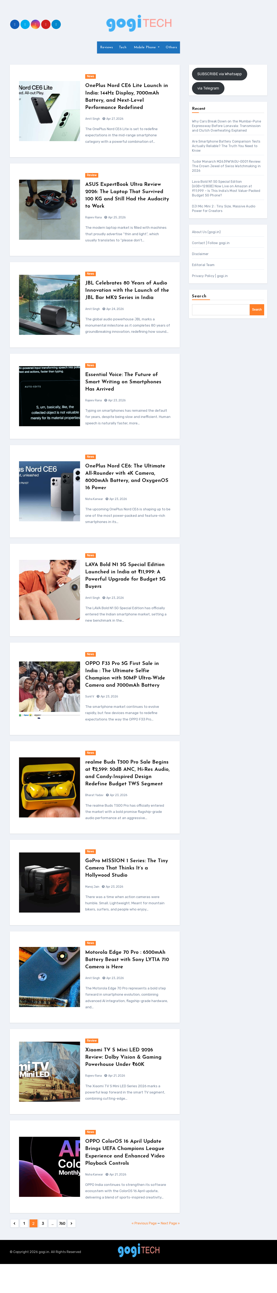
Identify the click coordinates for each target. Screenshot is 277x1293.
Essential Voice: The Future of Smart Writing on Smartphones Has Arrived (126, 389)
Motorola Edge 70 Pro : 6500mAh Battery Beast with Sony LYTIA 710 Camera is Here (127, 981)
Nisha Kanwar (94, 506)
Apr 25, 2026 (117, 217)
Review (92, 175)
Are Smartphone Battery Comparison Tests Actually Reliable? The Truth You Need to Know (226, 146)
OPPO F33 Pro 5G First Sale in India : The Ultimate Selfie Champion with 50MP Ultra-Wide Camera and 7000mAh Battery (125, 685)
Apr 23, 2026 (117, 407)
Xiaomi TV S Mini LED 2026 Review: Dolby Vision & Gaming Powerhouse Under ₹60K (127, 1079)
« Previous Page (144, 1252)
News (90, 76)
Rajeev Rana (93, 217)
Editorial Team (203, 265)
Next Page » (170, 1252)
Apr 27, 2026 (115, 119)
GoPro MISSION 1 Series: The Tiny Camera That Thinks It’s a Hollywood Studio (125, 890)
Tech (122, 47)
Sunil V (89, 711)
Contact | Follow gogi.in (211, 243)
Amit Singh (92, 119)
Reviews (106, 47)
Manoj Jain (92, 908)
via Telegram (208, 88)
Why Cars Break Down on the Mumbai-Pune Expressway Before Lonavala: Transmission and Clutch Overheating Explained (226, 125)
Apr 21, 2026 (116, 1097)
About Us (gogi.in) (206, 232)
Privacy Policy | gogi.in (210, 276)
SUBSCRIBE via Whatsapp (219, 74)
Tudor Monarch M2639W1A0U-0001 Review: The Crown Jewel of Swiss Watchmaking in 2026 (226, 166)
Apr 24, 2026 (115, 316)
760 (62, 1252)
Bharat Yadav (94, 817)
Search (199, 296)
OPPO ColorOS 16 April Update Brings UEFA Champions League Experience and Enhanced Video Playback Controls (127, 1178)
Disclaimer (200, 254)
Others (171, 47)
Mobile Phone (145, 47)
